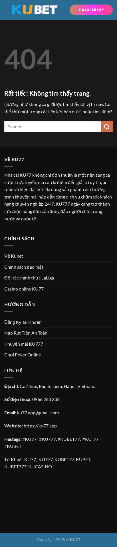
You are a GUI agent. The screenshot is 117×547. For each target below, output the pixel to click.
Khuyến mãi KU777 (23, 343)
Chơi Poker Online (22, 354)
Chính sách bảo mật (23, 267)
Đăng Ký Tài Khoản (23, 322)
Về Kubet (13, 255)
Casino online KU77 (24, 288)
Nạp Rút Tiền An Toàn (25, 332)
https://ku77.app (40, 425)
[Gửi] (107, 126)
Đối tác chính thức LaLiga (29, 277)
